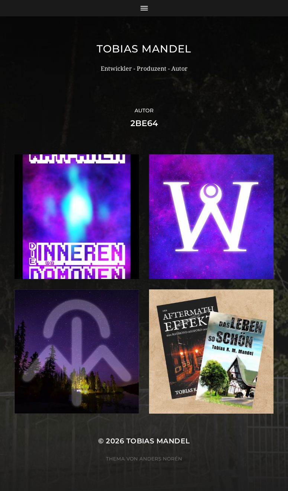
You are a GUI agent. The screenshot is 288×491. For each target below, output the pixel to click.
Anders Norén (160, 459)
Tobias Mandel (144, 48)
